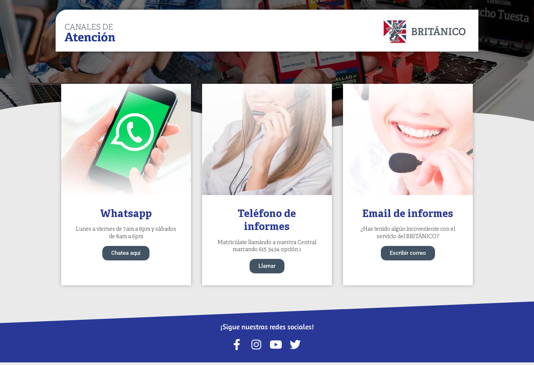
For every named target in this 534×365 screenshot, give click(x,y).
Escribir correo (408, 253)
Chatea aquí (126, 253)
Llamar (267, 267)
